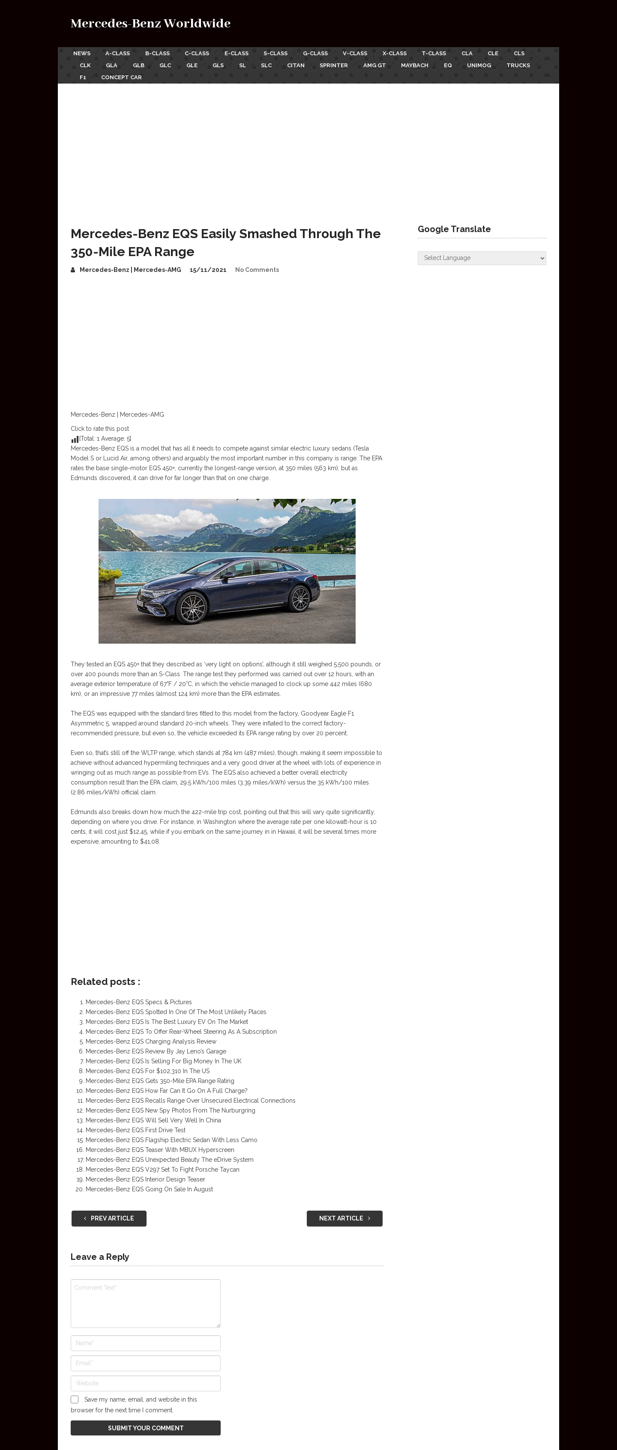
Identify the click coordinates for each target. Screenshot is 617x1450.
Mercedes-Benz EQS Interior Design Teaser (145, 1172)
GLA (143, 62)
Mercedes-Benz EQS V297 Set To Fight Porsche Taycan (163, 1162)
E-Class (245, 52)
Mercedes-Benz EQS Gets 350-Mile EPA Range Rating (160, 1074)
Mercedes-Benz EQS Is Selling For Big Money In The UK (164, 1054)
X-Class (414, 52)
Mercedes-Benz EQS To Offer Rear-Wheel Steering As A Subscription (181, 1024)
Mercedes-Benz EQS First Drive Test (136, 1123)
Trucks (133, 72)
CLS (85, 62)
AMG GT (431, 62)
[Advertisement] (308, 141)
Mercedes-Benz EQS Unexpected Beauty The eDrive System (170, 1152)
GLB (173, 62)
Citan (347, 62)
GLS (261, 62)
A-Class (118, 52)
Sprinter (388, 62)
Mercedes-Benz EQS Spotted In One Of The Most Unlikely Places (176, 1005)
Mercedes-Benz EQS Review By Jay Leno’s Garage (156, 1044)
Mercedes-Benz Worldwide (151, 24)
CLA (492, 52)
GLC (202, 62)
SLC (314, 62)
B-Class (160, 52)
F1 (166, 72)
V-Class (372, 52)
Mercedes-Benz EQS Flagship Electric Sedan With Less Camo (172, 1133)
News (79, 52)
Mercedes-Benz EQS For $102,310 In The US (148, 1064)
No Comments (257, 263)
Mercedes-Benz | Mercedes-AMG (130, 263)
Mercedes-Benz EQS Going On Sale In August (149, 1182)
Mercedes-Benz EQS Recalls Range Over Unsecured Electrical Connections (191, 1093)
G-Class (329, 52)
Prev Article (109, 1211)
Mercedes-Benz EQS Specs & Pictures (139, 995)
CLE (521, 52)
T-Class (456, 52)
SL (288, 62)
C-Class (203, 52)
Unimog (92, 72)
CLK (114, 62)
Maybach (474, 62)
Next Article (344, 1211)
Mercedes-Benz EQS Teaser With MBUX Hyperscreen (160, 1143)
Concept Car (208, 72)
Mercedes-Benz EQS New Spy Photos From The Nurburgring (170, 1103)
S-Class (287, 52)
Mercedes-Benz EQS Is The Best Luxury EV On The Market (167, 1014)
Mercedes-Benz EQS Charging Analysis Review (151, 1034)
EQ (510, 62)
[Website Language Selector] (482, 251)
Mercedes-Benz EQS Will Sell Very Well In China (153, 1113)
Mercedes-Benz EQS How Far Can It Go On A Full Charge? (167, 1083)
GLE (231, 62)
